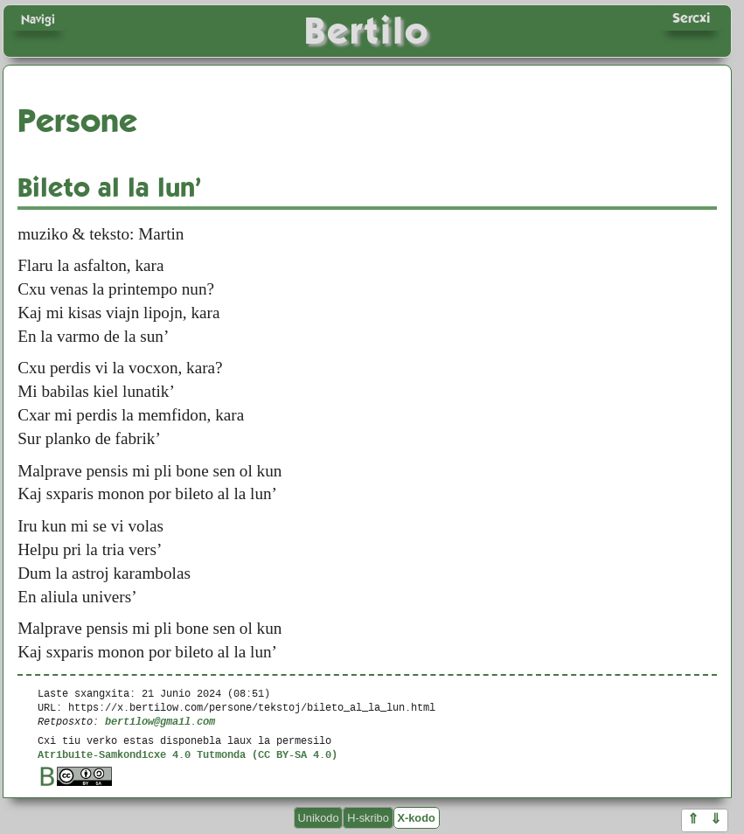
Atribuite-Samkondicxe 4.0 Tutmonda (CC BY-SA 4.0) (187, 754)
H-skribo (368, 817)
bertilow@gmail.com (160, 720)
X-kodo (416, 817)
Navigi (38, 19)
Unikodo (318, 817)
